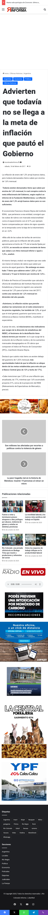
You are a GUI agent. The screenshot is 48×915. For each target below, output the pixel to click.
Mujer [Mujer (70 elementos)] (23, 820)
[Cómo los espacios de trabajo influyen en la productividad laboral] (35, 540)
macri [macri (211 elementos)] (15, 820)
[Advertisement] (24, 44)
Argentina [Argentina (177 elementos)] (6, 820)
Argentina (27, 73)
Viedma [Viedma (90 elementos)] (22, 833)
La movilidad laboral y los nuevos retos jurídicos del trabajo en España (35, 517)
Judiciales (6, 879)
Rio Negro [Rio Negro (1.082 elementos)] (25, 824)
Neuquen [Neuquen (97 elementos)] (31, 820)
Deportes (5, 875)
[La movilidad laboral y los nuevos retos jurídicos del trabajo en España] (35, 506)
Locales (5, 856)
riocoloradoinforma (11, 162)
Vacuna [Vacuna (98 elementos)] (5, 833)
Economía (18, 79)
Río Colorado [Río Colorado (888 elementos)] (7, 828)
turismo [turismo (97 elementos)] (34, 828)
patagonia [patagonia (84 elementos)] (6, 824)
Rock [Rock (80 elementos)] (34, 824)
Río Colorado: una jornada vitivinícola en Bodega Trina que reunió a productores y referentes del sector (12, 553)
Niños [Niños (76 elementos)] (40, 820)
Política (28, 79)
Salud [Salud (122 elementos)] (18, 828)
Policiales (5, 871)
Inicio (6, 73)
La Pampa (6, 883)
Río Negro (6, 859)
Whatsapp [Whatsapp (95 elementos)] (6, 837)
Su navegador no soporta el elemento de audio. (24, 584)
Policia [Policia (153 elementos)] (16, 824)
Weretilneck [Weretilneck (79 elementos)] (32, 833)
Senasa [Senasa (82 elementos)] (25, 828)
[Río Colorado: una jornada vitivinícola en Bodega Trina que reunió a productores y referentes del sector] (12, 540)
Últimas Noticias (16, 73)
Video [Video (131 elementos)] (14, 833)
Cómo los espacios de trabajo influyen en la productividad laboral (34, 550)
